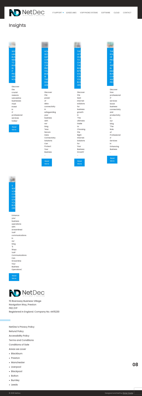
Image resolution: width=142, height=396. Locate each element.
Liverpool (16, 366)
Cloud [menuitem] (116, 12)
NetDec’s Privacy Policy (21, 326)
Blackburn (16, 353)
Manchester (18, 362)
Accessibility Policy (19, 335)
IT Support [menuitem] (57, 12)
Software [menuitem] (105, 12)
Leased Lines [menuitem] (71, 12)
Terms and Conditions (21, 340)
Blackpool (16, 371)
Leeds (14, 384)
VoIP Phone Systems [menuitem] (89, 12)
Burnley (15, 380)
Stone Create (128, 393)
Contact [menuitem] (127, 12)
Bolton (14, 375)
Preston (15, 358)
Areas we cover (17, 349)
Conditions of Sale (19, 344)
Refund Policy (16, 331)
